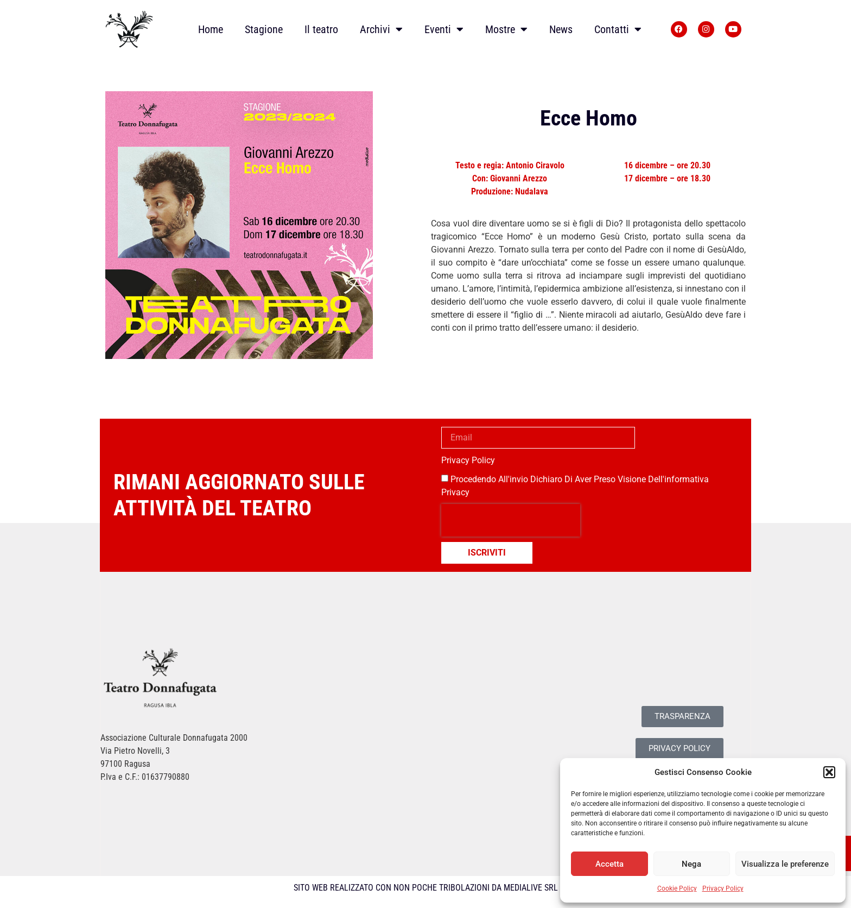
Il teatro (321, 29)
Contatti (618, 29)
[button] (829, 772)
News (561, 29)
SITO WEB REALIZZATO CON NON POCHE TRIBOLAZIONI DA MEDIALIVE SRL (426, 887)
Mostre (506, 29)
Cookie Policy (677, 888)
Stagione (264, 29)
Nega (691, 864)
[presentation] (510, 520)
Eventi (443, 29)
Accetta (609, 864)
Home (210, 29)
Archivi (381, 29)
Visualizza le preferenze (785, 864)
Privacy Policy (723, 888)
